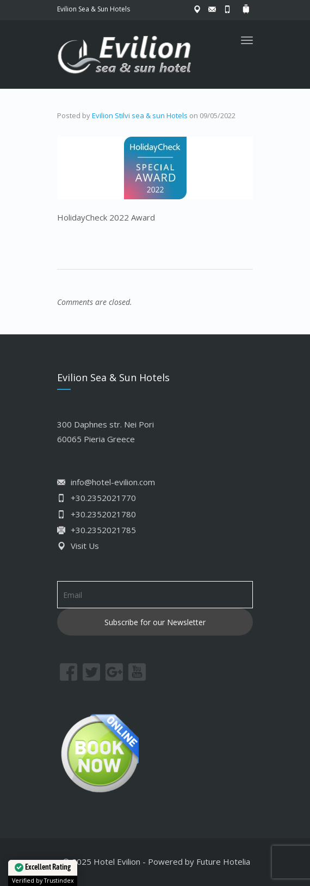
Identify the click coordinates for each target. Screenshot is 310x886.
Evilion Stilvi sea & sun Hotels (140, 115)
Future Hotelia (223, 861)
